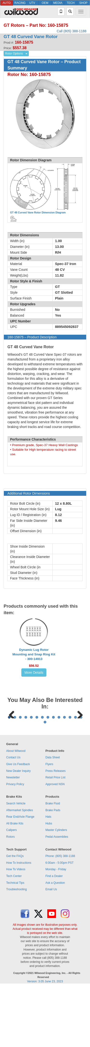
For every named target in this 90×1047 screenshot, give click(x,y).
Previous (12, 743)
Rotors (10, 896)
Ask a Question (55, 942)
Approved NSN (55, 844)
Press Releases (55, 830)
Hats (48, 876)
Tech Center (14, 936)
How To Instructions (18, 922)
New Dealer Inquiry (18, 830)
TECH (71, 3)
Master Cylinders (56, 889)
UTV (32, 3)
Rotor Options (14, 53)
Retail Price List (55, 837)
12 (70, 777)
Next (78, 743)
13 (75, 777)
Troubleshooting (16, 949)
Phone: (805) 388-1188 (60, 916)
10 (59, 777)
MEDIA (57, 3)
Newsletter (13, 837)
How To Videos (15, 929)
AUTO (7, 3)
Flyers (49, 824)
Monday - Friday (55, 929)
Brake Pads (52, 870)
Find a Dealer (54, 936)
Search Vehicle (15, 863)
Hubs (48, 883)
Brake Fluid (52, 863)
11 (64, 777)
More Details (33, 672)
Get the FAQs (15, 916)
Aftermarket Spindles (19, 870)
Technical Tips (15, 942)
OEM (45, 3)
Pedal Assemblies (56, 896)
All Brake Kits (14, 883)
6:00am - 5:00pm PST (59, 922)
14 (81, 777)
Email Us (51, 949)
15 (45, 782)
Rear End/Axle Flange (20, 876)
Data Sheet (52, 817)
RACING (20, 3)
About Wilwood (15, 810)
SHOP (83, 3)
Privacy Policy (15, 844)
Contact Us (13, 817)
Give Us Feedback (18, 824)
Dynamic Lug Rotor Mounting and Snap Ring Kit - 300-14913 (33, 654)
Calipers (11, 889)
